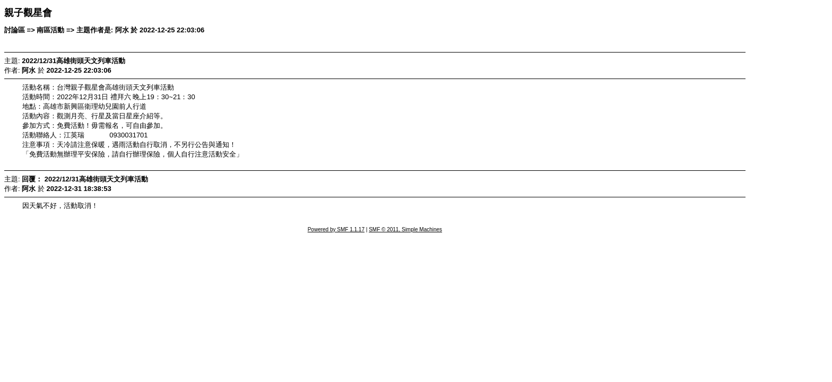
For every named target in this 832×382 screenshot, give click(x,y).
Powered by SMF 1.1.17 (336, 229)
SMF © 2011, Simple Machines (405, 229)
